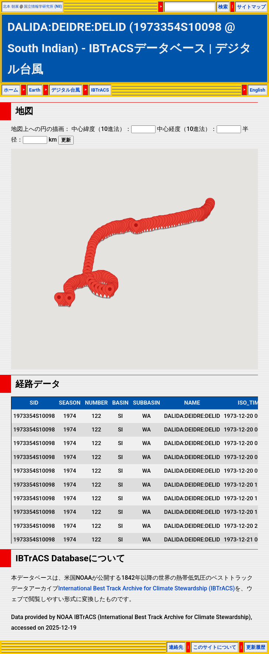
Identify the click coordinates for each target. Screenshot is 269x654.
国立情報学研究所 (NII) (43, 6)
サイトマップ (251, 7)
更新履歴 (255, 647)
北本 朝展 (11, 6)
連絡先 (176, 647)
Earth (35, 90)
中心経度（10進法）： (199, 128)
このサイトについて (214, 647)
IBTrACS (100, 90)
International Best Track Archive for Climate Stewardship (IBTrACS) (146, 588)
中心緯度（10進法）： (113, 128)
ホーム (11, 90)
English (257, 90)
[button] (136, 227)
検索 (223, 7)
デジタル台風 (65, 90)
